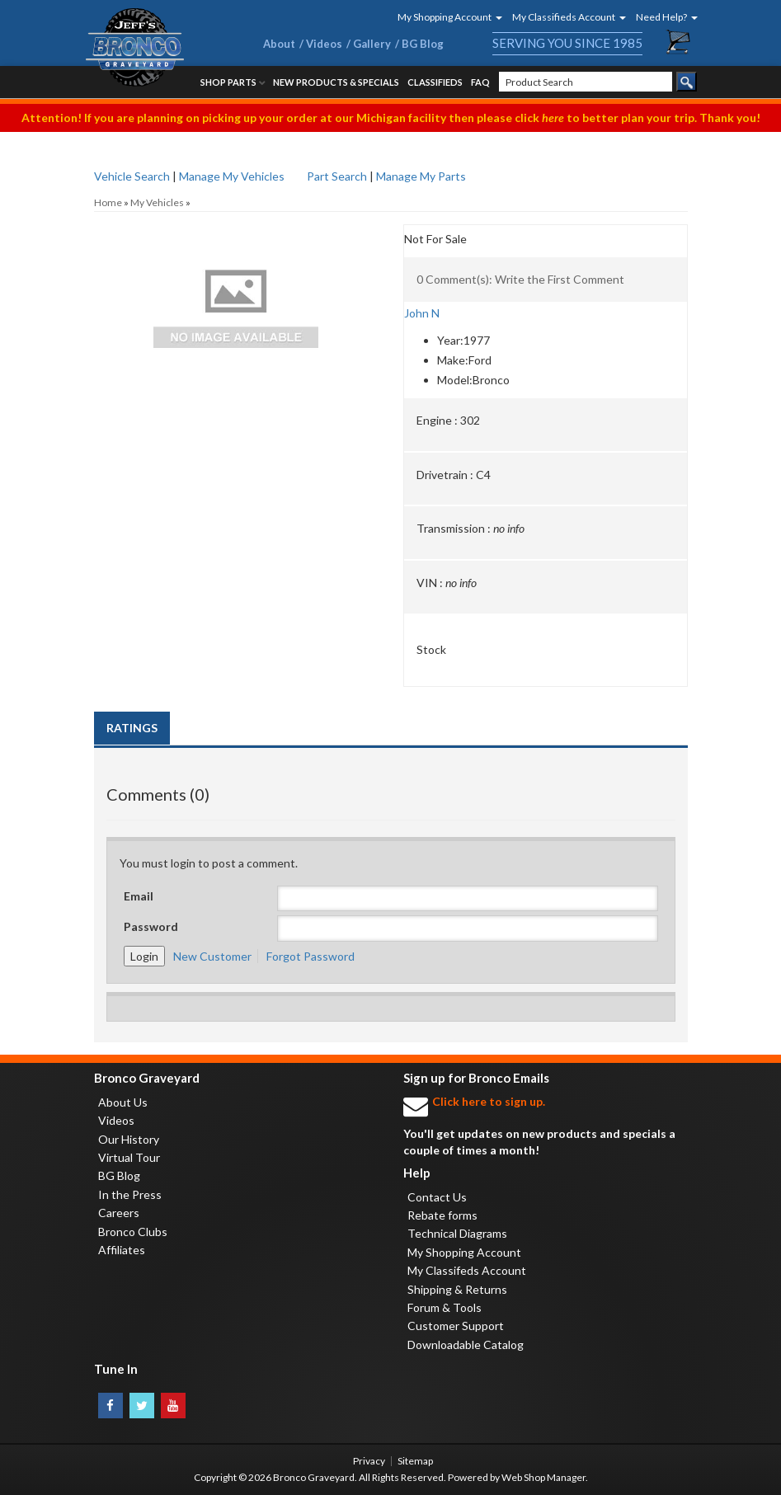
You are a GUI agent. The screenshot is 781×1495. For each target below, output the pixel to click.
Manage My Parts (421, 176)
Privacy (369, 1461)
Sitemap (415, 1461)
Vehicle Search (132, 176)
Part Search (337, 176)
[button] (444, 17)
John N (422, 313)
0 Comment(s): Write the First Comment (520, 279)
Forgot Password (310, 956)
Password (151, 926)
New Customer (212, 956)
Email (138, 896)
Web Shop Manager (543, 1477)
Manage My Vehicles (232, 176)
